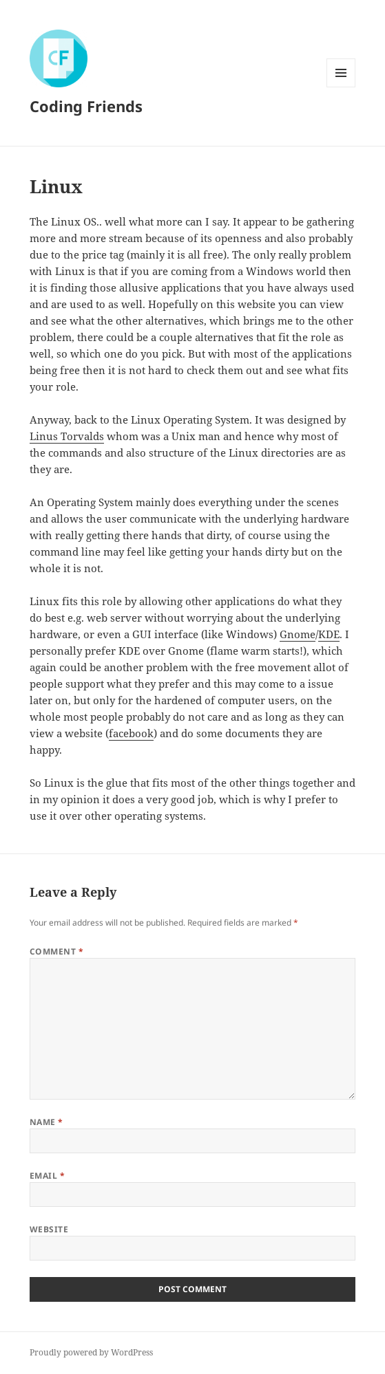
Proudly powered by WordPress (91, 1352)
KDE (329, 634)
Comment (56, 951)
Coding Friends (86, 106)
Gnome (297, 634)
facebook (131, 733)
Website (49, 1229)
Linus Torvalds (67, 436)
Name (46, 1122)
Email (47, 1175)
